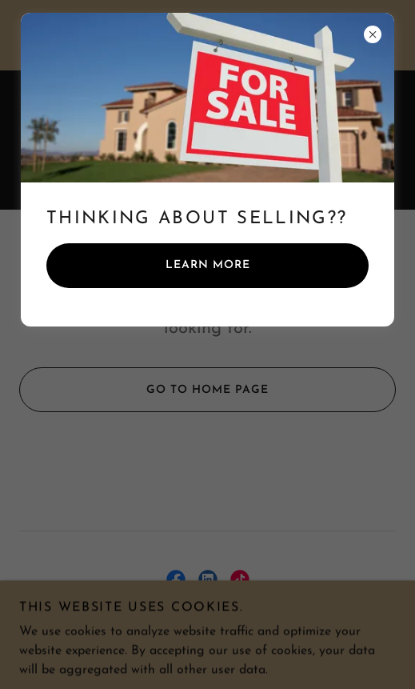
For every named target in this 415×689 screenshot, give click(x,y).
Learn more (208, 265)
